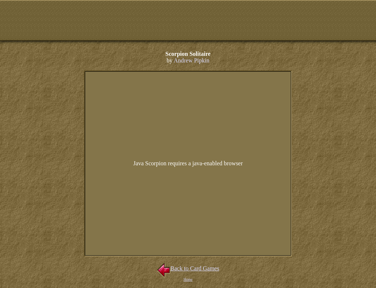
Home (188, 279)
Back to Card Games (188, 268)
